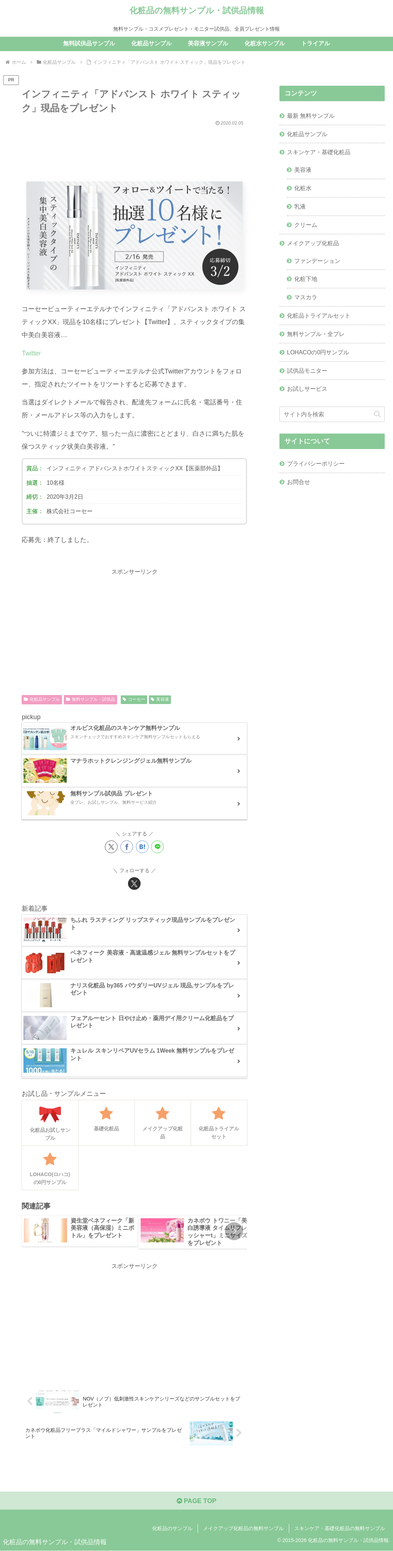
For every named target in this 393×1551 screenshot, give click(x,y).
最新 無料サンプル (311, 115)
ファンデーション (317, 261)
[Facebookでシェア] (126, 847)
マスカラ (305, 298)
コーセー (134, 699)
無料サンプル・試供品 (90, 699)
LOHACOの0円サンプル (318, 353)
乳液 (300, 207)
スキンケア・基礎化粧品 (318, 152)
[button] (234, 1232)
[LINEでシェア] (157, 847)
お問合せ (298, 483)
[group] (79, 1231)
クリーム (305, 225)
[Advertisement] (134, 150)
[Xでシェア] (111, 847)
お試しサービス (307, 390)
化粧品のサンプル (172, 1529)
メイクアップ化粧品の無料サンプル (243, 1529)
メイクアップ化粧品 (313, 244)
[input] (332, 416)
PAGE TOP (196, 1501)
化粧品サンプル (42, 699)
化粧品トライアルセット (318, 317)
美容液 (160, 699)
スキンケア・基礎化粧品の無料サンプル (339, 1529)
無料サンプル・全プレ (316, 335)
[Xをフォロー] (134, 884)
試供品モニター (307, 372)
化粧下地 (305, 280)
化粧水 (303, 188)
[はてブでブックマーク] (142, 847)
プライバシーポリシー (316, 465)
